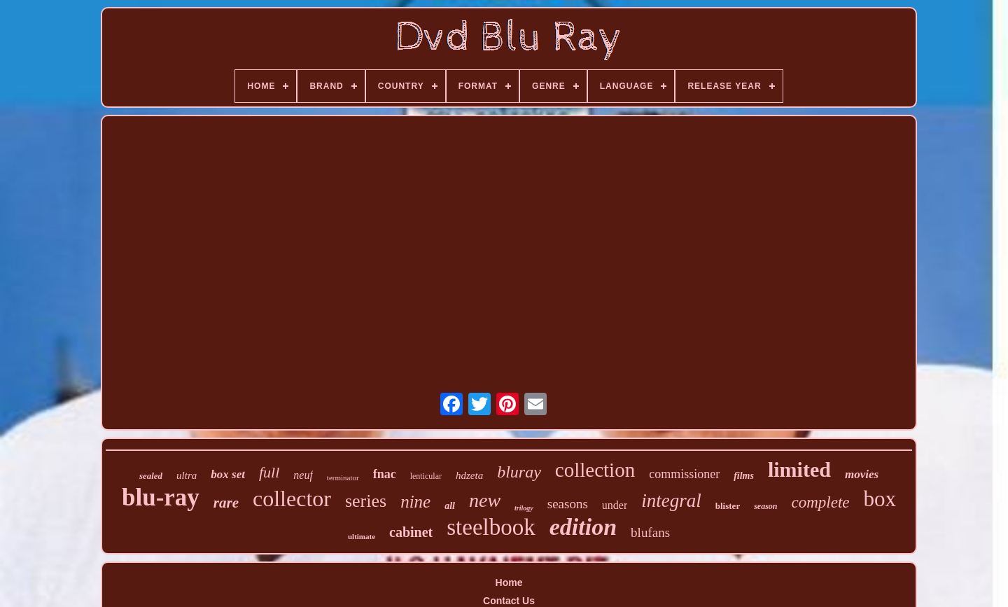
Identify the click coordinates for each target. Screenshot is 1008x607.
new (484, 500)
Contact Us (509, 600)
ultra (186, 475)
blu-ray (161, 497)
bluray (519, 472)
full (269, 472)
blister (727, 506)
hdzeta (469, 475)
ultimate (361, 536)
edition (583, 527)
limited (799, 469)
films (744, 475)
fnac (384, 474)
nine (415, 501)
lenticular (426, 476)
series (365, 501)
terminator (343, 477)
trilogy (523, 508)
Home (509, 582)
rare (226, 502)
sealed (150, 475)
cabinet (411, 532)
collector (292, 498)
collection (595, 470)
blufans (650, 532)
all (449, 506)
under (614, 505)
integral (671, 500)
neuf (303, 475)
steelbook (491, 527)
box (880, 499)
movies (861, 474)
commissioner (684, 474)
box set (228, 474)
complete (821, 502)
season (765, 506)
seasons (567, 503)
